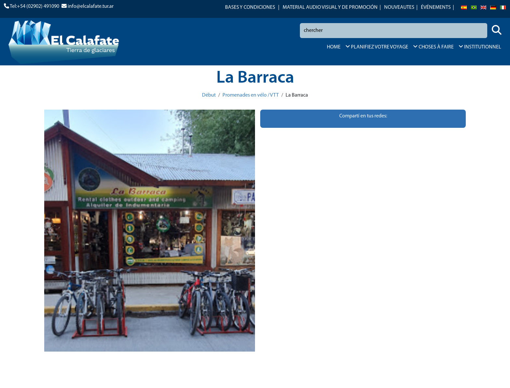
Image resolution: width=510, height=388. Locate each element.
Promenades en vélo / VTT (250, 95)
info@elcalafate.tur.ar (91, 6)
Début (209, 95)
